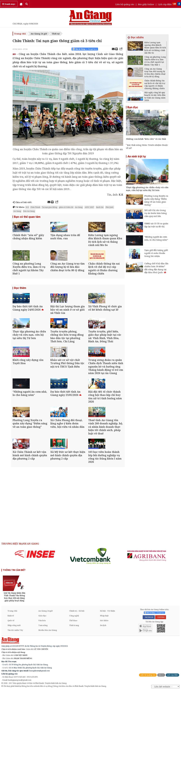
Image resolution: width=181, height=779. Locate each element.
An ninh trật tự (136, 156)
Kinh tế (10, 703)
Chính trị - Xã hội (76, 699)
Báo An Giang (29, 211)
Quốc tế (10, 708)
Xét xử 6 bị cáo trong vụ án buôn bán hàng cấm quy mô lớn (155, 213)
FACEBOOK (148, 705)
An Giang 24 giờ (39, 33)
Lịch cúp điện (165, 4)
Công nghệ (74, 703)
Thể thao (73, 708)
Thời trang (74, 713)
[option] (35, 642)
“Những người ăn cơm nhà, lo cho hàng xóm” (156, 238)
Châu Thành (35, 207)
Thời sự (56, 33)
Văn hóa (42, 708)
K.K (27, 207)
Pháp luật (104, 703)
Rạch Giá (99, 207)
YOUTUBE (161, 705)
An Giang (79, 207)
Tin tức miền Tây (15, 718)
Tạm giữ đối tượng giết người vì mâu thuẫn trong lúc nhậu (156, 253)
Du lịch (103, 713)
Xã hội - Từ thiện (107, 699)
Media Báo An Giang (47, 718)
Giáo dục (42, 703)
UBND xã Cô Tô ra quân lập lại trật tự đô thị (156, 225)
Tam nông (43, 713)
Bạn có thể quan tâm (27, 217)
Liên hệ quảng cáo (124, 4)
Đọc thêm (20, 310)
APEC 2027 (89, 207)
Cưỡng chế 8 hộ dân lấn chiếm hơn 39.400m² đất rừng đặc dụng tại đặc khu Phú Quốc (156, 268)
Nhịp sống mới (14, 713)
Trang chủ (20, 33)
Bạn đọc (132, 107)
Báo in (161, 763)
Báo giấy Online (146, 4)
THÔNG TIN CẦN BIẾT (14, 658)
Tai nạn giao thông (49, 207)
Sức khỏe (104, 708)
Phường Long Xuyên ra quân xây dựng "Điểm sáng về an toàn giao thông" (156, 200)
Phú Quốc (110, 207)
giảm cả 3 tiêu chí (66, 207)
